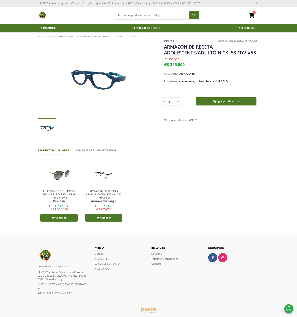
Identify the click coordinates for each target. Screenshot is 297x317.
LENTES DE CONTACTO (147, 28)
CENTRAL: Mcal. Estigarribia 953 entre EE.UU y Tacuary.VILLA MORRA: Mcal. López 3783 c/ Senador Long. (62, 276)
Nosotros (156, 253)
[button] (254, 15)
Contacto (156, 263)
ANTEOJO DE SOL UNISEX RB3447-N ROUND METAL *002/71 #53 (59, 194)
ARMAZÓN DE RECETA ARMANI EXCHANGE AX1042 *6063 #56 (103, 194)
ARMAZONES (48, 28)
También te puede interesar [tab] (96, 150)
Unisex (200, 81)
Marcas (99, 253)
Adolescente (186, 81)
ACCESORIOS (246, 28)
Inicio (41, 36)
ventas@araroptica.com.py (56, 292)
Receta (210, 81)
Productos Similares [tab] (53, 150)
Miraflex (169, 40)
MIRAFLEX (222, 81)
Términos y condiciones (164, 258)
